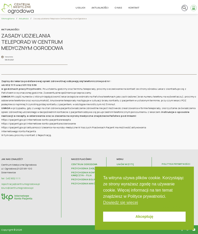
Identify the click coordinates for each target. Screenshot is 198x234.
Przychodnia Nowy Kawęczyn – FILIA (83, 173)
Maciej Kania (9, 57)
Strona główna (7, 18)
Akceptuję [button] (144, 216)
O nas (118, 7)
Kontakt (133, 7)
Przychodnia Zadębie (84, 168)
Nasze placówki (81, 159)
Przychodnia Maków (84, 183)
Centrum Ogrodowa (84, 164)
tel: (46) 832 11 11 (10, 178)
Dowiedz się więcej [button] (120, 202)
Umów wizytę (125, 164)
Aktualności (100, 7)
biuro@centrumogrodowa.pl (17, 188)
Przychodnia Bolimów (85, 179)
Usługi (80, 7)
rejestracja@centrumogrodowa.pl (20, 184)
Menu (120, 159)
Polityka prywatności (176, 164)
